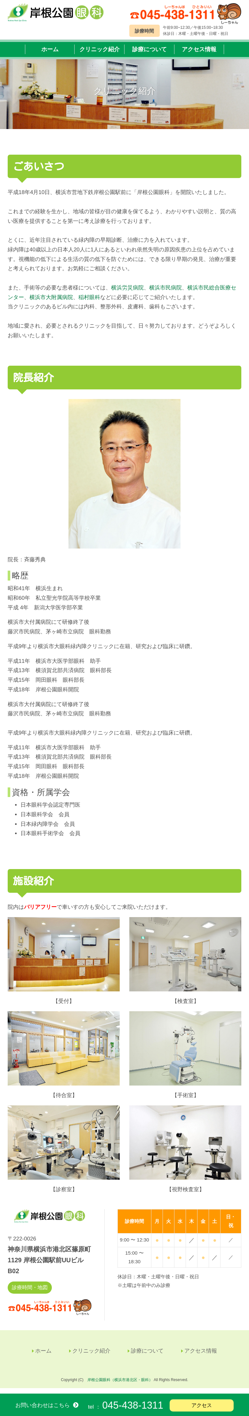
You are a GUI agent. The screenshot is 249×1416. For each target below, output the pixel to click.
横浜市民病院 (165, 293)
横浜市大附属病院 (51, 303)
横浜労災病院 (127, 293)
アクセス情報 (199, 52)
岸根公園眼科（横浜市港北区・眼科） (120, 1385)
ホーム (50, 52)
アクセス (201, 1405)
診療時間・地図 (30, 1293)
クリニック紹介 (99, 52)
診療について (149, 52)
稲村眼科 (89, 303)
